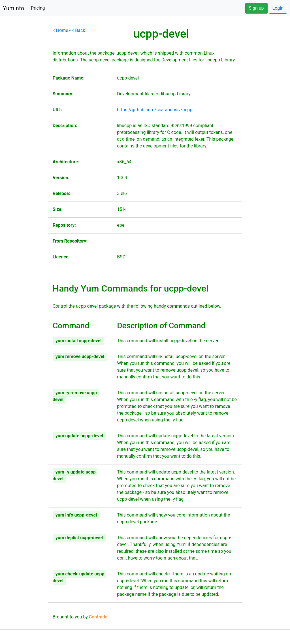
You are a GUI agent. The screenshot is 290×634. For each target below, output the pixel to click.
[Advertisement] (24, 112)
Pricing (38, 8)
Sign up (256, 8)
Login (277, 8)
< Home (60, 30)
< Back (78, 30)
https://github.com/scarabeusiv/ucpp (154, 109)
